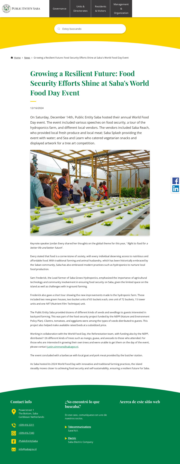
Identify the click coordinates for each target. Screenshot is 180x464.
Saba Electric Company (80, 440)
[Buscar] (90, 29)
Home (17, 57)
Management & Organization (121, 9)
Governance (59, 8)
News (27, 57)
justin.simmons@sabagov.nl (62, 346)
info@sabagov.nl (28, 449)
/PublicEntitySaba (28, 441)
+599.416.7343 (26, 433)
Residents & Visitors (100, 8)
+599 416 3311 (26, 424)
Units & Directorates (80, 8)
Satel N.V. (79, 428)
